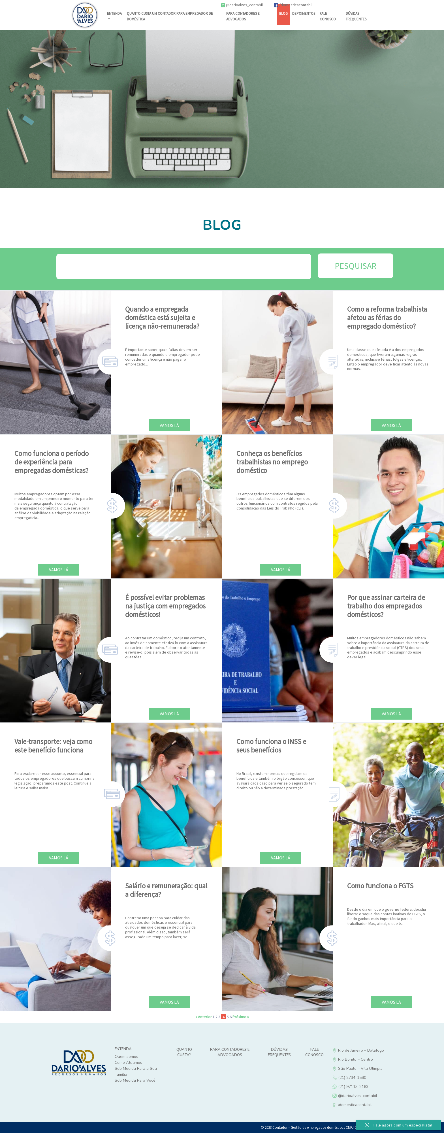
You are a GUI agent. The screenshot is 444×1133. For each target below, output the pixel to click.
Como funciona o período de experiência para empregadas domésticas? (51, 462)
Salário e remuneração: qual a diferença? (166, 890)
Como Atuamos (128, 1062)
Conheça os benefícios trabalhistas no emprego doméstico (272, 462)
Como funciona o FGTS (380, 885)
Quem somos (126, 1056)
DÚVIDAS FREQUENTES (356, 16)
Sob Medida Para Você (135, 1080)
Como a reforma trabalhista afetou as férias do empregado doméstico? (387, 318)
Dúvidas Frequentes (279, 1052)
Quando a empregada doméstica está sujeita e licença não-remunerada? (162, 318)
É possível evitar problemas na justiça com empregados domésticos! (165, 606)
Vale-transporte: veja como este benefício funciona (53, 745)
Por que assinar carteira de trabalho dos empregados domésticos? (386, 606)
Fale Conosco (328, 16)
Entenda (114, 13)
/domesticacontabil (293, 4)
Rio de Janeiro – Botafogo (380, 1050)
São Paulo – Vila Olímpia (380, 1068)
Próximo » (240, 1016)
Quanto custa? (184, 1052)
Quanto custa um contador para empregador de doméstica (170, 16)
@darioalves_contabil (242, 4)
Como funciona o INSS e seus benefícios (271, 745)
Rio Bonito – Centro (380, 1059)
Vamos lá (169, 425)
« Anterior (203, 1016)
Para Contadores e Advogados (243, 16)
